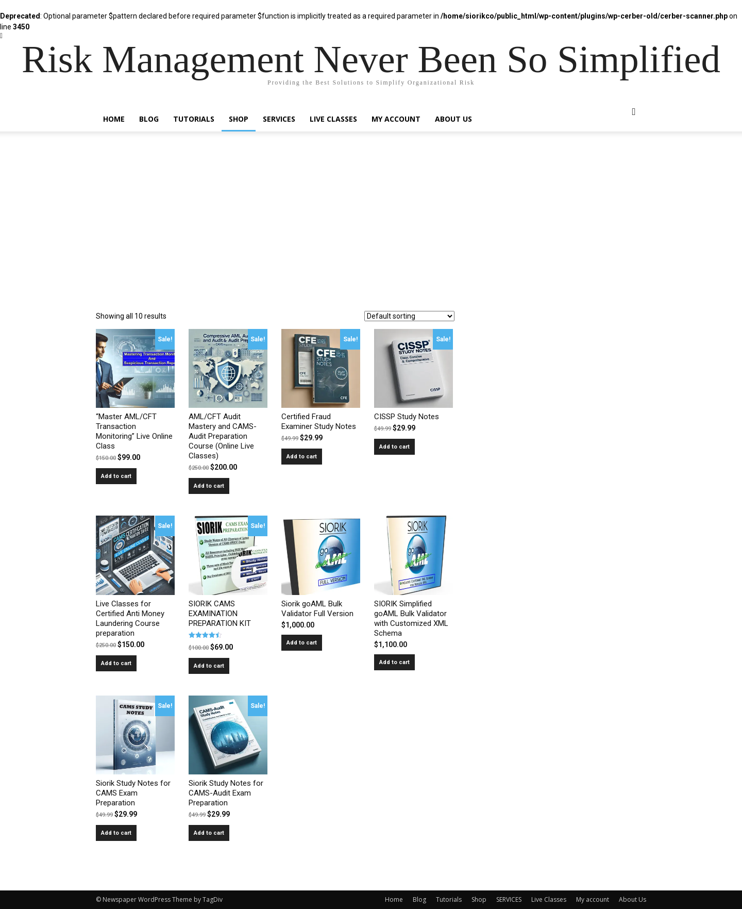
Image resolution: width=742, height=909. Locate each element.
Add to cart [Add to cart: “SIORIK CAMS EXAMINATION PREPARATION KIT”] (209, 666)
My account (396, 119)
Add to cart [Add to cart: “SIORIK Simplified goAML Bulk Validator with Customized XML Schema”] (394, 662)
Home (114, 119)
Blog (149, 119)
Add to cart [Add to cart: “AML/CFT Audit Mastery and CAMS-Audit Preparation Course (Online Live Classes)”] (209, 486)
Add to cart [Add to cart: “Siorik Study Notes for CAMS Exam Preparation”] (116, 833)
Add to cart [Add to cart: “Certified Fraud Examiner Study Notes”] (301, 456)
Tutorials (193, 119)
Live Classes (333, 119)
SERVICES (279, 119)
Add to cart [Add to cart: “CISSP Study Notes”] (394, 446)
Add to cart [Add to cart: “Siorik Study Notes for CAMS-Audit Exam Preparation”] (209, 833)
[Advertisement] (371, 233)
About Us (453, 119)
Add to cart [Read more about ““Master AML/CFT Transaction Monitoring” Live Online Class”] (116, 476)
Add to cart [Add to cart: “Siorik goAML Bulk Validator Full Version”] (301, 642)
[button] (633, 112)
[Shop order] (409, 316)
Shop (238, 119)
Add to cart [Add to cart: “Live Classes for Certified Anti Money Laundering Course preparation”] (116, 663)
